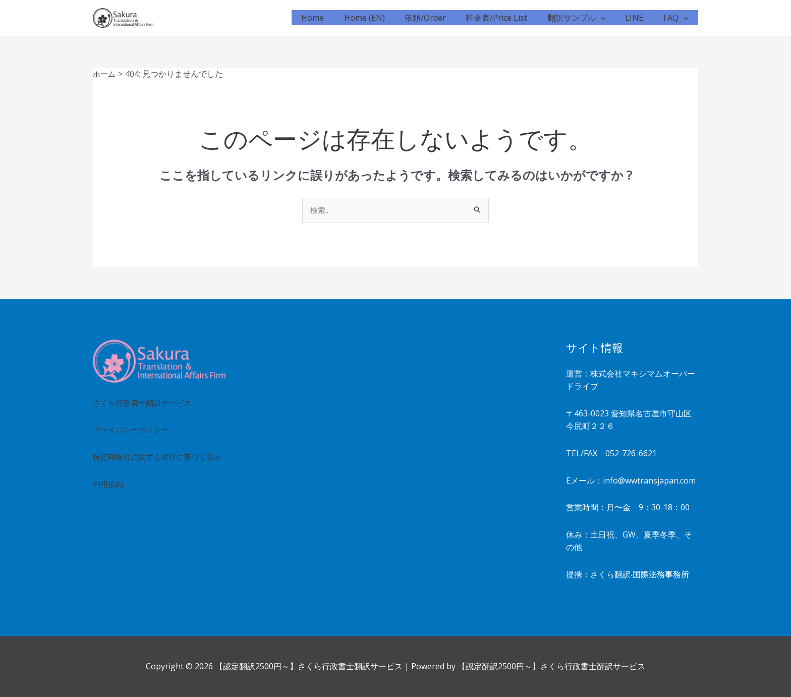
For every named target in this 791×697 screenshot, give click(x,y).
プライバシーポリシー (133, 430)
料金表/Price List (509, 17)
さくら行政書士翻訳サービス (145, 402)
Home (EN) (384, 17)
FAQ (677, 17)
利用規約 (109, 497)
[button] (610, 17)
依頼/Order (442, 17)
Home (336, 17)
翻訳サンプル (585, 17)
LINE (640, 17)
